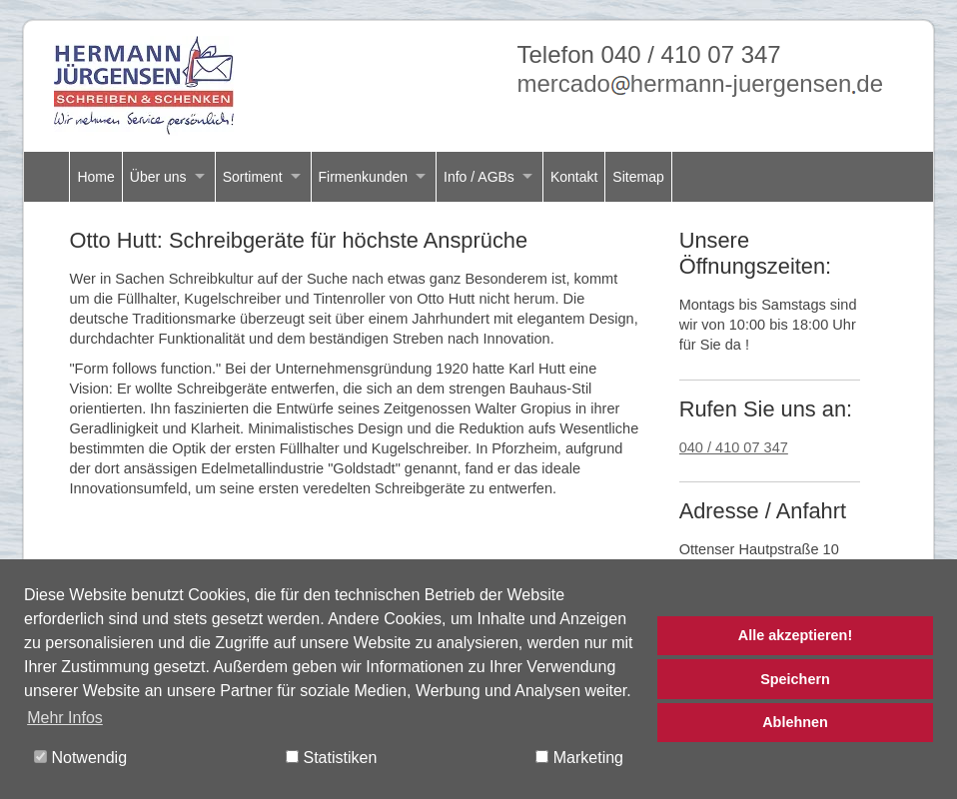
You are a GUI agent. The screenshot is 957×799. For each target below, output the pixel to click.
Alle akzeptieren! (795, 635)
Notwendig (80, 757)
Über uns (158, 177)
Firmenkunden (364, 177)
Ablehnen (795, 722)
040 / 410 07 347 (733, 447)
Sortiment (253, 177)
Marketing (579, 757)
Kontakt (573, 177)
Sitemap (637, 177)
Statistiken (331, 757)
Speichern (795, 679)
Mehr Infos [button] (65, 717)
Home (95, 177)
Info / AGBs (479, 177)
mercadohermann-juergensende (699, 83)
